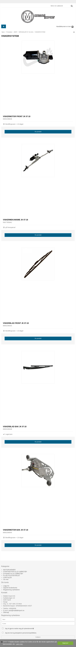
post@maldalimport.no (16, 610)
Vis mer (6, 579)
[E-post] (38, 623)
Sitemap (6, 612)
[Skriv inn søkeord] (61, 6)
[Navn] (38, 619)
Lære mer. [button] (19, 644)
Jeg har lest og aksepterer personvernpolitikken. (21, 633)
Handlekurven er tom (65, 26)
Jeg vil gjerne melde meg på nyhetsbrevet (25, 628)
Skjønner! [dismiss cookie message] (65, 643)
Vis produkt (38, 131)
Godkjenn (38, 637)
